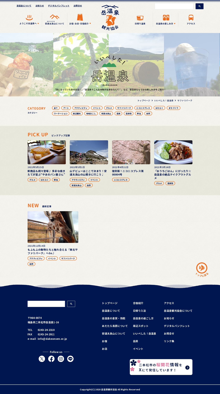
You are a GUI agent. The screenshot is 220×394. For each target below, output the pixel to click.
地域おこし (91, 113)
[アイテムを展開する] (29, 20)
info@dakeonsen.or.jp (52, 339)
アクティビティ (80, 108)
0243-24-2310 (46, 330)
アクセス (169, 303)
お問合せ (78, 5)
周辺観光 (77, 113)
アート (66, 108)
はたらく (159, 108)
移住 (139, 113)
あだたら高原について (115, 326)
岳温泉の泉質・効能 (113, 318)
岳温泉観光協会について (178, 311)
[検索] (173, 6)
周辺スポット (141, 326)
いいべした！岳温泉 (144, 333)
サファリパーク (124, 108)
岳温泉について (111, 311)
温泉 (118, 113)
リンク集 (169, 341)
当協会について (24, 5)
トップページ (109, 303)
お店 (104, 349)
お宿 (104, 341)
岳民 (135, 341)
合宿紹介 (138, 303)
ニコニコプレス (143, 108)
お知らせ (40, 5)
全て (56, 108)
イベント (97, 108)
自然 (148, 113)
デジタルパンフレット (59, 5)
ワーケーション (61, 113)
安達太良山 (106, 113)
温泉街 (129, 113)
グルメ (109, 108)
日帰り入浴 (139, 311)
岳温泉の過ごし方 (143, 318)
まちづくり (173, 108)
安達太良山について (113, 333)
